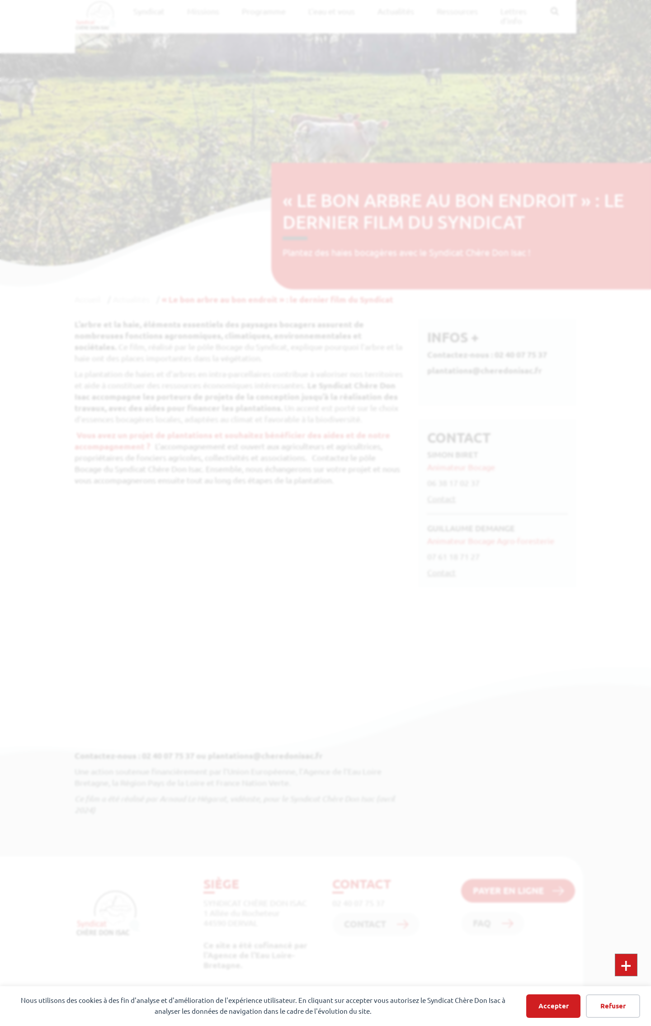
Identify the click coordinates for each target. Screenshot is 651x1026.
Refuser (613, 1006)
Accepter (553, 1006)
